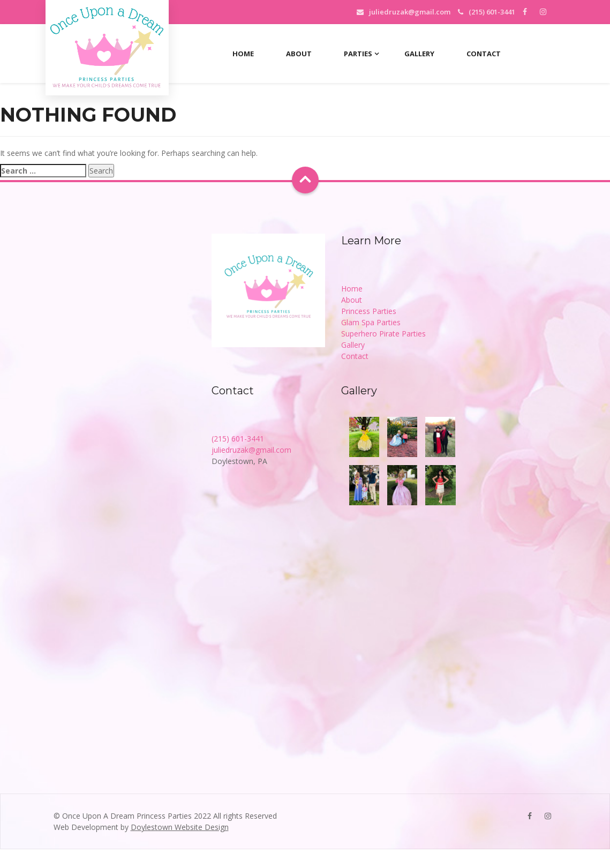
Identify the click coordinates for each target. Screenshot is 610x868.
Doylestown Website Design (180, 827)
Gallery (419, 53)
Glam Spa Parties (371, 322)
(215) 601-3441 (238, 438)
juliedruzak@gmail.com (409, 12)
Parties (358, 53)
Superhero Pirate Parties (383, 333)
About (299, 53)
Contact (483, 53)
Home (243, 53)
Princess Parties (368, 311)
